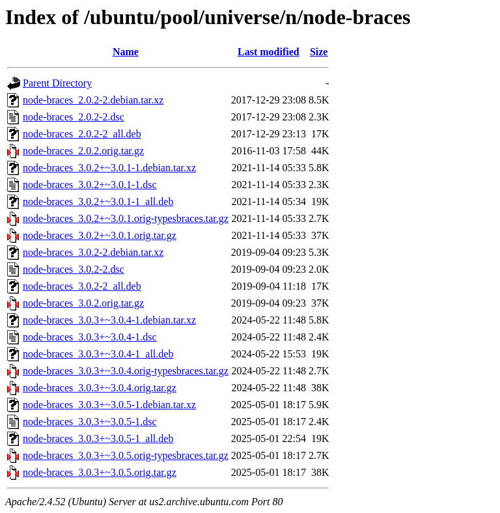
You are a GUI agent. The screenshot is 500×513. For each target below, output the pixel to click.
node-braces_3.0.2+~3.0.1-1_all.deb (98, 201)
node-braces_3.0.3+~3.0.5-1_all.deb (98, 438)
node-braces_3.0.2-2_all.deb (82, 286)
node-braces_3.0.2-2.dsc (73, 269)
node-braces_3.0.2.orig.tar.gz (83, 303)
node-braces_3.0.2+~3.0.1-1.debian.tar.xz (109, 167)
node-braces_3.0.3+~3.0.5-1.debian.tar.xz (109, 404)
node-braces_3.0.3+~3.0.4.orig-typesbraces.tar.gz (126, 370)
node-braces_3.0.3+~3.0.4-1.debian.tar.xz (109, 320)
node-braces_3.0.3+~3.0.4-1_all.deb (98, 353)
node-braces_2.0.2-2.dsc (73, 116)
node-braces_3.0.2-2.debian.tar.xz (93, 252)
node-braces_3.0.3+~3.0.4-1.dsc (90, 336)
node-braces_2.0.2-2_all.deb (82, 133)
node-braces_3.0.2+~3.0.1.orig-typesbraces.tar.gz (126, 218)
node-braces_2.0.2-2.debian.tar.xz (93, 99)
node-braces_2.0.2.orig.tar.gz (83, 150)
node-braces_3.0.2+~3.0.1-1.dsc (90, 184)
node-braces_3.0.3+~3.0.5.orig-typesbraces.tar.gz (126, 455)
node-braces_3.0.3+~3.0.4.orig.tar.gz (99, 387)
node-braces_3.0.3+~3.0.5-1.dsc (90, 421)
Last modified (268, 51)
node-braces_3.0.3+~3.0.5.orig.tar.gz (99, 472)
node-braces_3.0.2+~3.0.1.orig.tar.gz (99, 235)
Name (126, 51)
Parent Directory (57, 83)
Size (319, 51)
